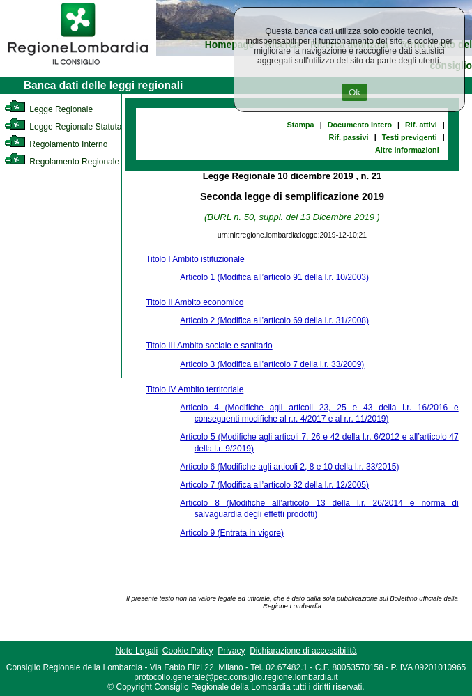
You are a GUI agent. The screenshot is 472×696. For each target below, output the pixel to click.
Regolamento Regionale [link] (61, 162)
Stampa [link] (300, 125)
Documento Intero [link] (360, 125)
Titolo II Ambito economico (194, 302)
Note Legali (136, 651)
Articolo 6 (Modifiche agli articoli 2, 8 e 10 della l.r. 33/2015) (289, 467)
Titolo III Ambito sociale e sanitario (209, 345)
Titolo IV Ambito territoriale (194, 389)
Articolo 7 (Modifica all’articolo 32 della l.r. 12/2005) (274, 485)
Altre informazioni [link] (407, 150)
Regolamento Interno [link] (55, 144)
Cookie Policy (187, 651)
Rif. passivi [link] (349, 137)
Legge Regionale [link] (48, 109)
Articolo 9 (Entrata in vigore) (232, 533)
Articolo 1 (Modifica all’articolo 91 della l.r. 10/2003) (274, 277)
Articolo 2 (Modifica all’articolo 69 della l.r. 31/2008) (274, 320)
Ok (354, 92)
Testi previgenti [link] (409, 137)
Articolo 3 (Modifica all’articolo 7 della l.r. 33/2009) (272, 364)
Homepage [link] (229, 45)
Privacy (231, 651)
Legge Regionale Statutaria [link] (67, 127)
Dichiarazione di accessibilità (303, 651)
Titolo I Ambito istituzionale (195, 259)
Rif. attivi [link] (421, 125)
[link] (78, 67)
